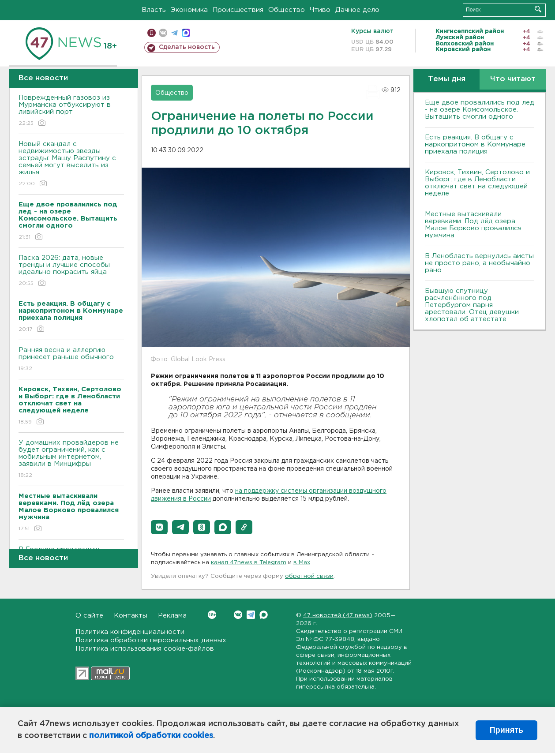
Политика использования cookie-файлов (144, 649)
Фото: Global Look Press (187, 359)
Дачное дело (357, 10)
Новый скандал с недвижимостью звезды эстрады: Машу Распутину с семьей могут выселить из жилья (71, 164)
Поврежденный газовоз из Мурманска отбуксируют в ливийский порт (71, 111)
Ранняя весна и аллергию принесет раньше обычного (71, 359)
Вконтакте (212, 615)
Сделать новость (187, 47)
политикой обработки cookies (151, 735)
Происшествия (238, 10)
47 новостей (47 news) (337, 615)
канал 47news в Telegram (248, 562)
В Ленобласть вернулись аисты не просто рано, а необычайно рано (479, 263)
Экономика (189, 10)
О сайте (89, 615)
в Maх (301, 562)
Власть (154, 10)
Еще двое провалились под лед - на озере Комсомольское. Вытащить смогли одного (479, 110)
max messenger (186, 33)
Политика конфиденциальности (129, 632)
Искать (538, 9)
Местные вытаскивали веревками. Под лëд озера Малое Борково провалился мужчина (473, 224)
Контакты (130, 615)
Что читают (513, 79)
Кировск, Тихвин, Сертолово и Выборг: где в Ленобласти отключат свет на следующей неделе (477, 182)
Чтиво (320, 10)
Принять (506, 730)
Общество (286, 10)
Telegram (251, 615)
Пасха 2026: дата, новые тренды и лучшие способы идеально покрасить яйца (71, 271)
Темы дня (446, 79)
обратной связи (309, 576)
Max (263, 615)
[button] (159, 527)
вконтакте (163, 33)
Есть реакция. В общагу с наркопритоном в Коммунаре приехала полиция (475, 144)
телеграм (174, 33)
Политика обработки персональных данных (150, 640)
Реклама (172, 615)
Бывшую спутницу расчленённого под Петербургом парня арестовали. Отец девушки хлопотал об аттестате (472, 305)
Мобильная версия (151, 33)
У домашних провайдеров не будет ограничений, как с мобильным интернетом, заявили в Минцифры (71, 459)
